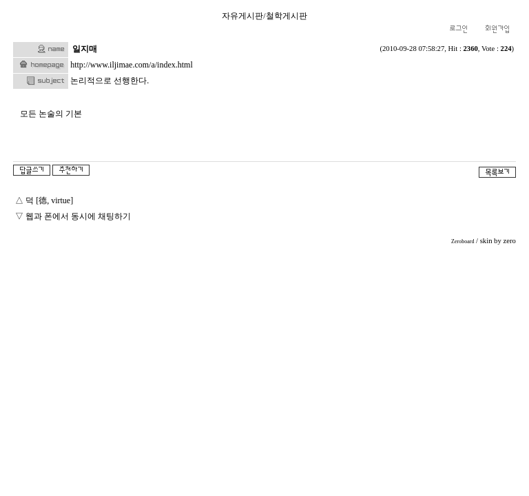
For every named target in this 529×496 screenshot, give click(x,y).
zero (509, 241)
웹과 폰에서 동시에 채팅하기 (78, 216)
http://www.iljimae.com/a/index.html (131, 65)
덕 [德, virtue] (49, 200)
